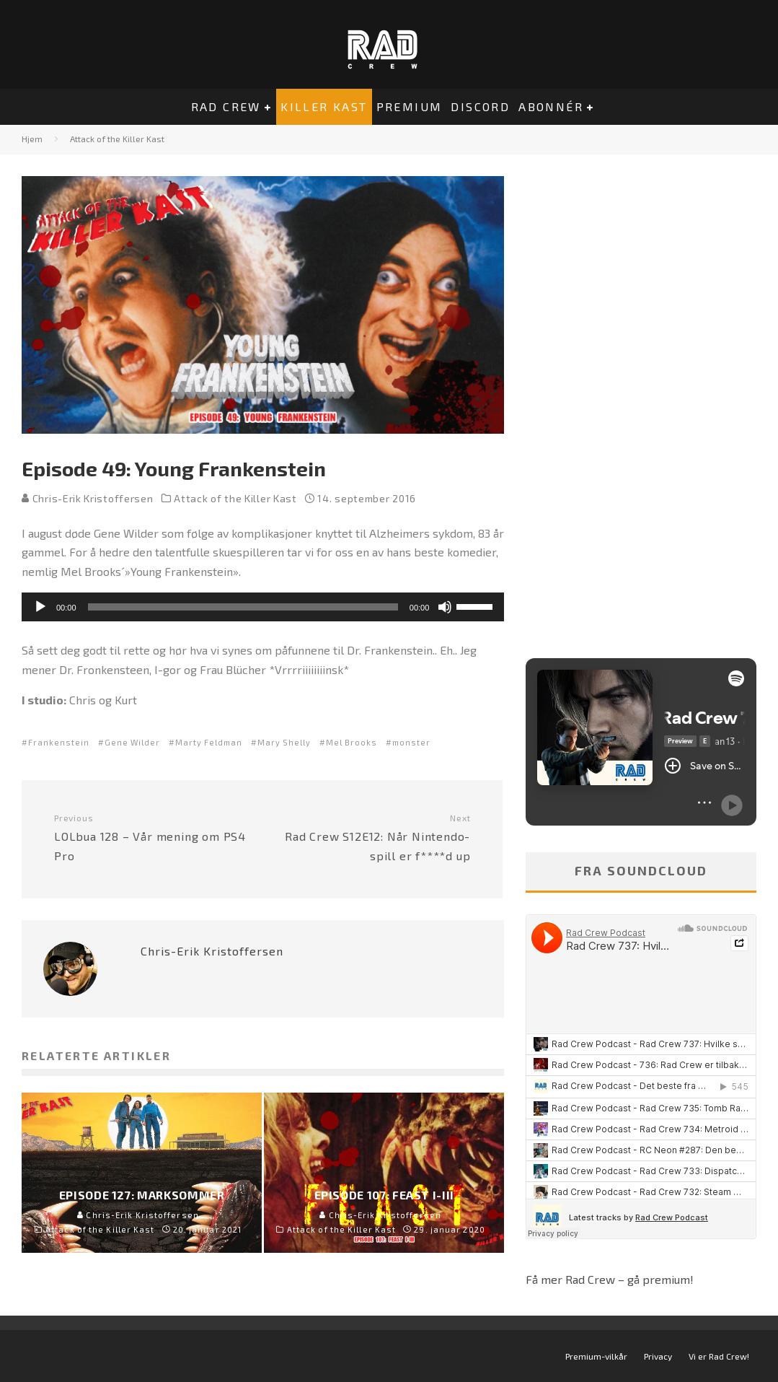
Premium (409, 106)
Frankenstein (58, 742)
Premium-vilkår (596, 1356)
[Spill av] (40, 607)
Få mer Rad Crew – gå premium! (610, 1279)
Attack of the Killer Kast (235, 498)
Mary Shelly (284, 742)
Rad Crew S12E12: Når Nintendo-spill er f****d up (372, 837)
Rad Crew (226, 106)
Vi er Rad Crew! (719, 1356)
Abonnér (550, 106)
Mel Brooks (351, 742)
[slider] (243, 607)
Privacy (658, 1356)
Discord (480, 106)
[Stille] (445, 607)
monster (411, 742)
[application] (263, 606)
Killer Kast (323, 106)
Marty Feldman (208, 742)
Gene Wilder (132, 742)
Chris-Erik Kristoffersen (88, 498)
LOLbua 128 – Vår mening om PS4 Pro (153, 837)
